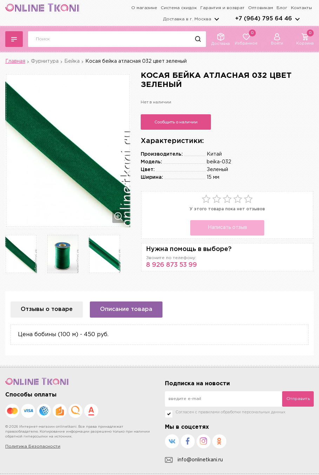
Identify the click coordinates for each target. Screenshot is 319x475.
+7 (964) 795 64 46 (263, 18)
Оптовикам (260, 8)
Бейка (72, 61)
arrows (297, 19)
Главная (15, 61)
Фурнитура (45, 61)
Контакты (301, 8)
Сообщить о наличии (176, 122)
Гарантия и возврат (222, 8)
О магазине (144, 8)
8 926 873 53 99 (171, 265)
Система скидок (179, 8)
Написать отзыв (227, 227)
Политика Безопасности (32, 446)
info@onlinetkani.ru (194, 460)
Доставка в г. (187, 19)
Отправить (298, 399)
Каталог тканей (14, 39)
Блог (282, 8)
